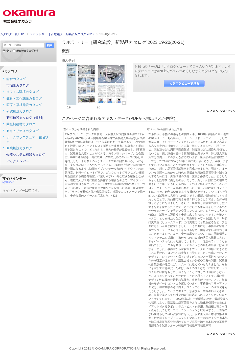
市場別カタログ (17, 85)
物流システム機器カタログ (25, 154)
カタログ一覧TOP (12, 34)
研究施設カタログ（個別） (25, 118)
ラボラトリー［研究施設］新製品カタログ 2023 (62, 34)
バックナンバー (17, 161)
